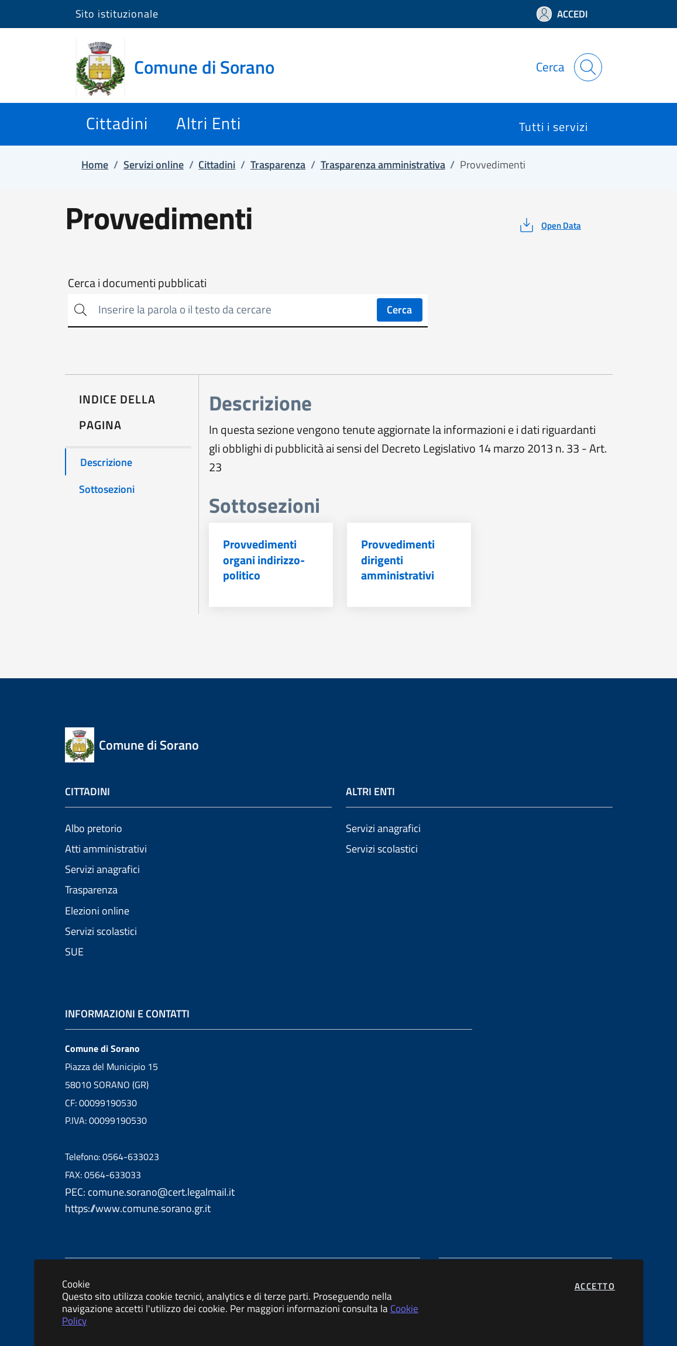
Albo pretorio (93, 828)
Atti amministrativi (106, 849)
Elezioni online (97, 911)
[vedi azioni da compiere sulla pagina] (549, 225)
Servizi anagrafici (102, 869)
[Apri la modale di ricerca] (588, 67)
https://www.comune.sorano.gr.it (138, 1208)
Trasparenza (91, 890)
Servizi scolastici (101, 931)
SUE (74, 952)
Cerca (399, 309)
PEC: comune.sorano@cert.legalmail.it (150, 1192)
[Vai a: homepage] (181, 67)
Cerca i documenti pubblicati (137, 283)
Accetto (595, 1286)
